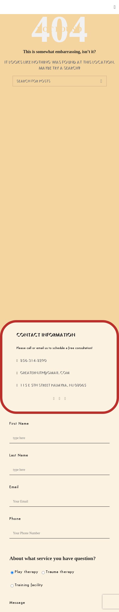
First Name (19, 424)
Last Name (18, 455)
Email (14, 487)
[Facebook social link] (54, 398)
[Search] (59, 81)
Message (17, 603)
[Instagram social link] (65, 398)
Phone (15, 519)
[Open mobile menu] (114, 7)
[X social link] (59, 398)
